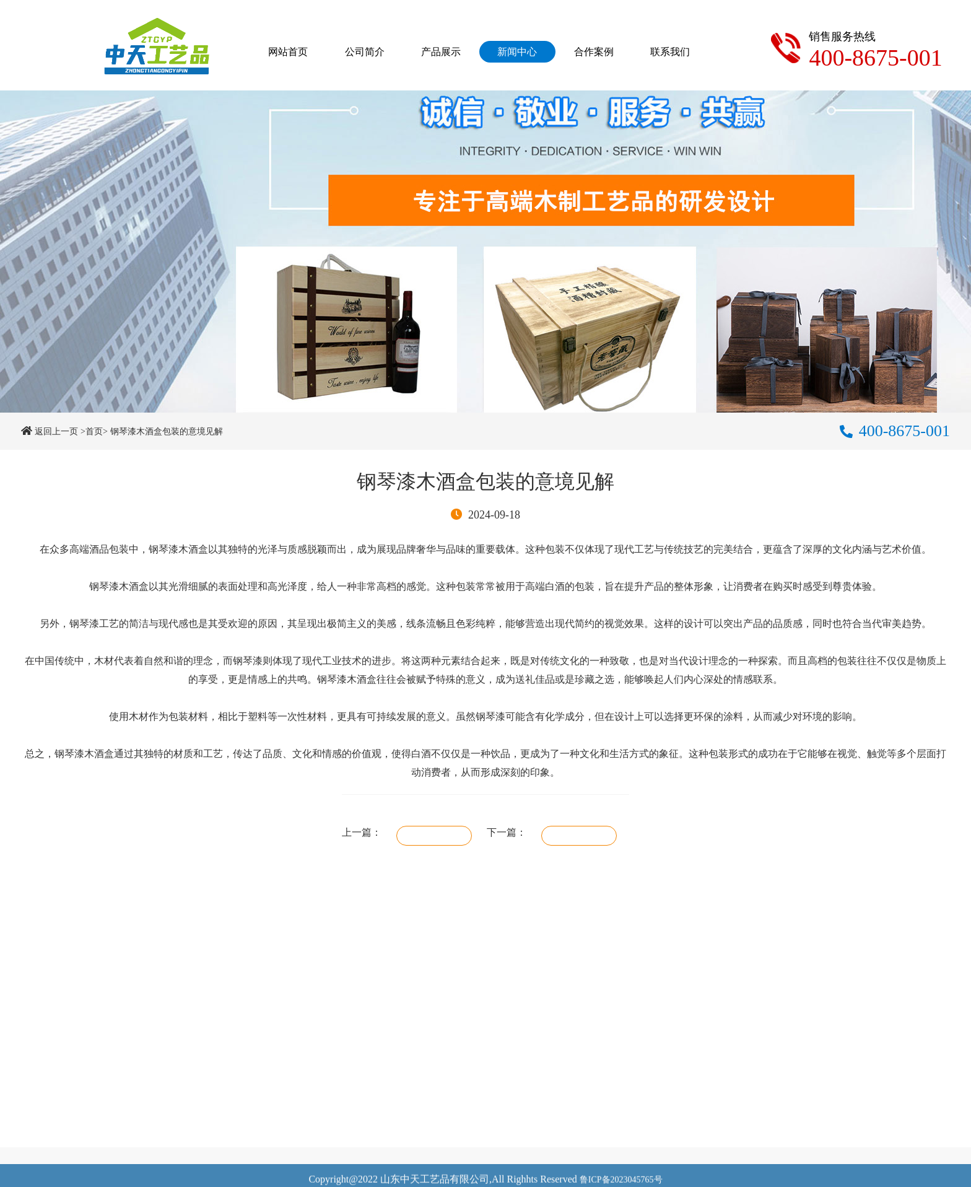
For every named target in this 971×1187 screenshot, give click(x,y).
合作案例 (594, 51)
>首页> (94, 431)
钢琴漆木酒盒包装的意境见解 (166, 431)
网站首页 (288, 51)
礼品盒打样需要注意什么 (579, 836)
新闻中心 (517, 51)
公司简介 (365, 51)
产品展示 (441, 51)
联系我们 (670, 51)
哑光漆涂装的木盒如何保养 (434, 836)
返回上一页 (56, 431)
